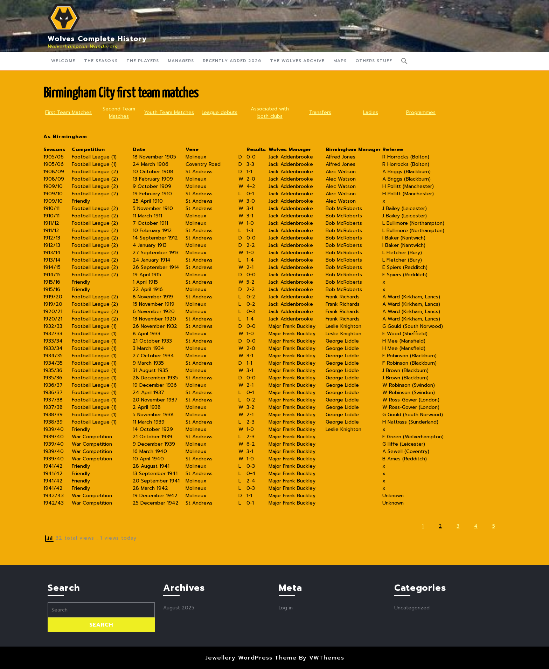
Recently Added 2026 (232, 61)
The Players (142, 61)
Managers (181, 61)
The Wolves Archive (297, 61)
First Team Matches (68, 112)
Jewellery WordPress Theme (251, 658)
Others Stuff (373, 61)
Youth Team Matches (169, 112)
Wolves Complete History (97, 38)
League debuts (219, 112)
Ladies (370, 112)
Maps (340, 61)
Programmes (421, 112)
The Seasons (101, 61)
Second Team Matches (119, 112)
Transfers (320, 112)
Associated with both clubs (270, 112)
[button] (404, 61)
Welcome (63, 61)
